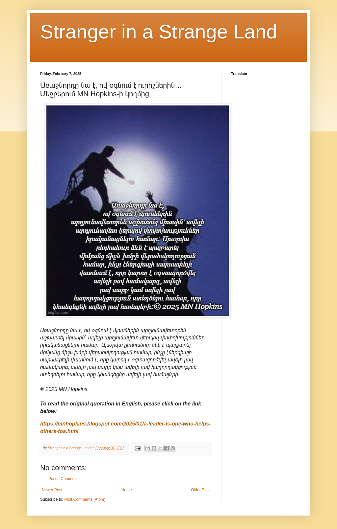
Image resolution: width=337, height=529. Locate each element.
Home (126, 490)
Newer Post (52, 490)
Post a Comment (63, 478)
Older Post (200, 490)
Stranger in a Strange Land (158, 32)
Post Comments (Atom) (84, 499)
